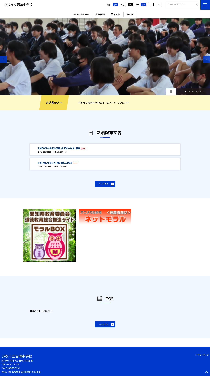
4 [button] (196, 91)
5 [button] (200, 91)
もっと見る (103, 184)
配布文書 (115, 14)
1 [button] (185, 91)
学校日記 (100, 14)
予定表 (130, 14)
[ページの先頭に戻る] (206, 372)
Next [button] (206, 59)
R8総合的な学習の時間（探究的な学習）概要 (59, 148)
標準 (143, 5)
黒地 (130, 5)
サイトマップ (203, 354)
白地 (122, 5)
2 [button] (189, 91)
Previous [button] (3, 59)
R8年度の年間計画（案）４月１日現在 (55, 162)
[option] (105, 56)
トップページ (82, 14)
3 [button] (193, 91)
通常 (115, 5)
